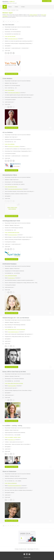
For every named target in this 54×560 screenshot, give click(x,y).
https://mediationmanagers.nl (13, 331)
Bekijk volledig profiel (11, 73)
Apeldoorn (11, 268)
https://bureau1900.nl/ (12, 385)
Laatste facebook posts (16, 48)
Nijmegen (11, 225)
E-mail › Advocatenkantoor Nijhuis (11, 186)
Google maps (15, 29)
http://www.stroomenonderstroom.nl (14, 485)
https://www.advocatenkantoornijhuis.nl (15, 189)
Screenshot (20, 38)
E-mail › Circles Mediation (9, 90)
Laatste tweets (8, 48)
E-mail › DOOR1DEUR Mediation (11, 275)
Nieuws (10, 6)
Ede (10, 29)
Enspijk (11, 179)
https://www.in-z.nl (11, 439)
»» (17, 21)
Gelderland (7, 29)
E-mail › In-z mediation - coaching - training (12, 437)
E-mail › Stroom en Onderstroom (11, 483)
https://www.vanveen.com (13, 38)
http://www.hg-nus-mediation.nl (13, 146)
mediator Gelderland (33, 14)
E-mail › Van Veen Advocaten (10, 36)
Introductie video (25, 48)
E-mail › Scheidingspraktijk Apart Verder (12, 232)
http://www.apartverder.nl (12, 234)
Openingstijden (8, 45)
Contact (23, 6)
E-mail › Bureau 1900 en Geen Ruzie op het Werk (14, 383)
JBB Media (26, 557)
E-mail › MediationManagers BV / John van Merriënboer (15, 329)
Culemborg (12, 476)
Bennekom (12, 376)
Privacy (29, 557)
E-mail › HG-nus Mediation (9, 144)
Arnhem (11, 430)
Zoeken (16, 6)
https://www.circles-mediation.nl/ (14, 92)
